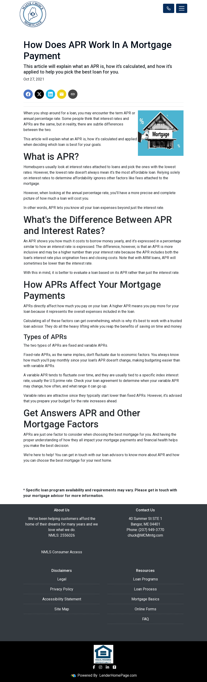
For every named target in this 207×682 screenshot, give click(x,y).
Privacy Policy (61, 589)
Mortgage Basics (145, 599)
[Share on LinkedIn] (50, 94)
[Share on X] (39, 94)
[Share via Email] (61, 94)
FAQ (145, 619)
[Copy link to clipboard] (72, 94)
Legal (61, 579)
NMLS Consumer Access (61, 552)
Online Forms (145, 609)
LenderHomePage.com (118, 675)
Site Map (61, 609)
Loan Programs (145, 579)
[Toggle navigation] (181, 8)
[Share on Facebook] (28, 94)
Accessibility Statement (61, 599)
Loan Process (145, 589)
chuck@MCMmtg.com (145, 535)
